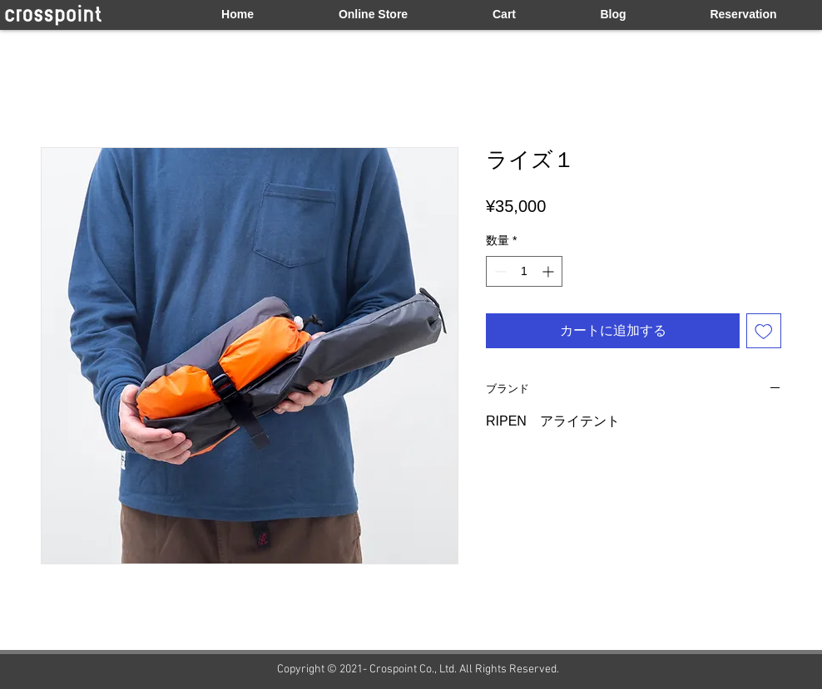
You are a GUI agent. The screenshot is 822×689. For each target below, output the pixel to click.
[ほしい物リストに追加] (763, 330)
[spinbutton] (524, 271)
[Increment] (549, 271)
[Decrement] (498, 271)
